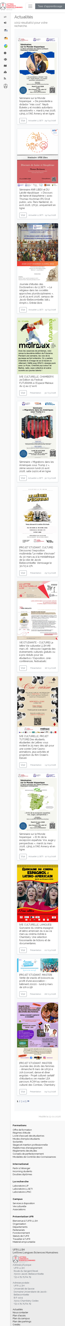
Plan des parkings (22, 1321)
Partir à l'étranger (21, 1168)
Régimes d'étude (21, 1132)
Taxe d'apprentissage (50, 6)
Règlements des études (25, 1150)
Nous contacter (20, 1312)
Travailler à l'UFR (21, 1239)
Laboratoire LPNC (22, 1191)
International (21, 1164)
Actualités (18, 1309)
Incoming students (22, 1171)
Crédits (16, 1324)
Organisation (19, 1223)
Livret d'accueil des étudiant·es (28, 1135)
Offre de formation (22, 1129)
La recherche (21, 1181)
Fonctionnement (21, 1232)
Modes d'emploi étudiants (26, 1138)
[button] (5, 23)
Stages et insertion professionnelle (30, 1144)
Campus (18, 1199)
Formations (19, 1125)
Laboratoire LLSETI (23, 1188)
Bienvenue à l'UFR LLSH (25, 1220)
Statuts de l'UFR (21, 1236)
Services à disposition (24, 1203)
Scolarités (18, 1141)
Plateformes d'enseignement (27, 1147)
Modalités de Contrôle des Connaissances (34, 1156)
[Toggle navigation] (30, 6)
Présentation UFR (23, 1216)
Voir (23, 120)
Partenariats (19, 1230)
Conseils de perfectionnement (28, 1153)
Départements (20, 1226)
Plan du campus (21, 1318)
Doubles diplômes (22, 1174)
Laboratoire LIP (20, 1185)
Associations (19, 1209)
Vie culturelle (19, 1206)
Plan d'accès (19, 1315)
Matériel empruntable (24, 1241)
